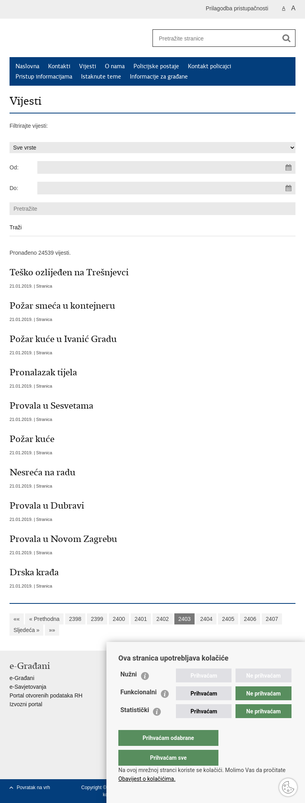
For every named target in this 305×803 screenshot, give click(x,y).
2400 (119, 619)
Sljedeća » (26, 630)
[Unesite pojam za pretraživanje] (212, 38)
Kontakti (59, 66)
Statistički (134, 726)
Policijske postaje (156, 66)
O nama (115, 66)
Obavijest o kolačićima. (147, 779)
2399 (97, 619)
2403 (184, 619)
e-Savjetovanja (28, 687)
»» (52, 630)
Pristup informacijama (43, 76)
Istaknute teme (101, 76)
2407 (272, 619)
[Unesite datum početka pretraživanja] (166, 167)
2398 (75, 619)
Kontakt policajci (209, 66)
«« (17, 619)
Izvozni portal (26, 704)
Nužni (128, 690)
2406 (250, 619)
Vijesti (87, 66)
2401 (141, 619)
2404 (206, 619)
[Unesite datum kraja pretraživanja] (166, 188)
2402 (162, 619)
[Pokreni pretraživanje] (286, 38)
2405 (228, 619)
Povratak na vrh (33, 787)
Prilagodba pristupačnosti (237, 8)
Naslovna (27, 66)
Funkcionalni (138, 708)
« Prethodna (44, 619)
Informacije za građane (159, 76)
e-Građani (22, 678)
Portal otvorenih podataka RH (46, 695)
